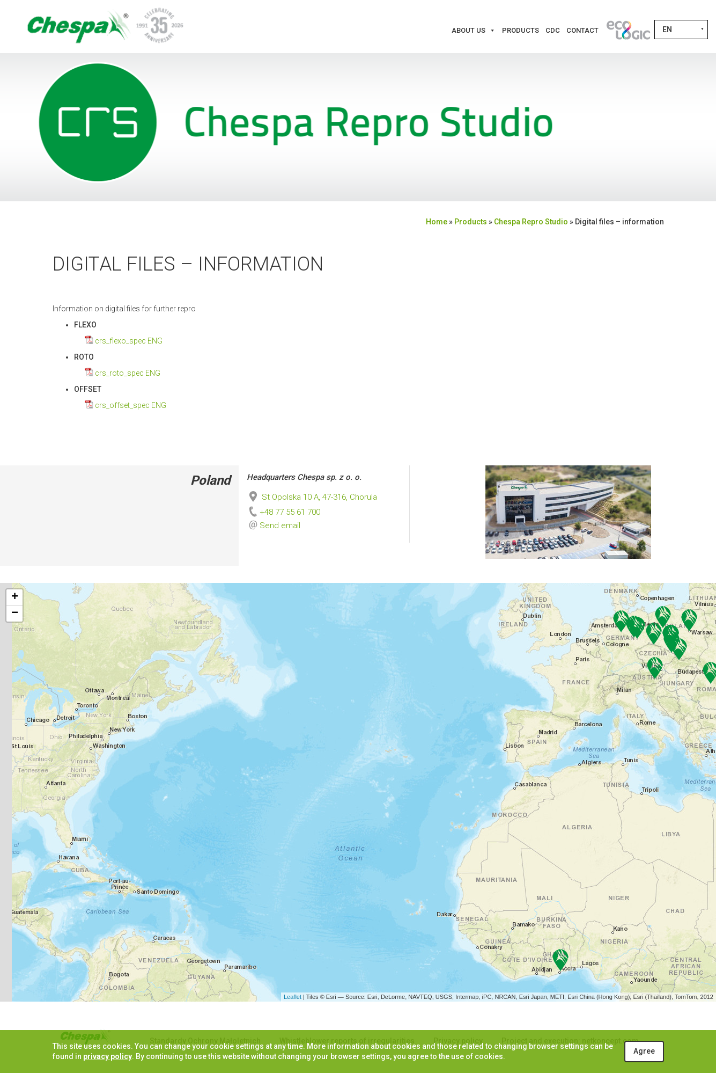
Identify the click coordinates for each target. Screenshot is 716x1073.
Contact (582, 30)
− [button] (14, 613)
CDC (552, 30)
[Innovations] (628, 30)
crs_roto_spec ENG (127, 373)
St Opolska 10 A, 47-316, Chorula (312, 497)
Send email (280, 525)
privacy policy (107, 1056)
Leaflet (292, 997)
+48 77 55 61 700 (283, 512)
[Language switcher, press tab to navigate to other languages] (681, 29)
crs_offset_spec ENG (130, 405)
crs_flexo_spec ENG (129, 341)
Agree (644, 1051)
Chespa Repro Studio (531, 221)
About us (474, 30)
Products (520, 30)
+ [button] (14, 597)
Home (436, 221)
